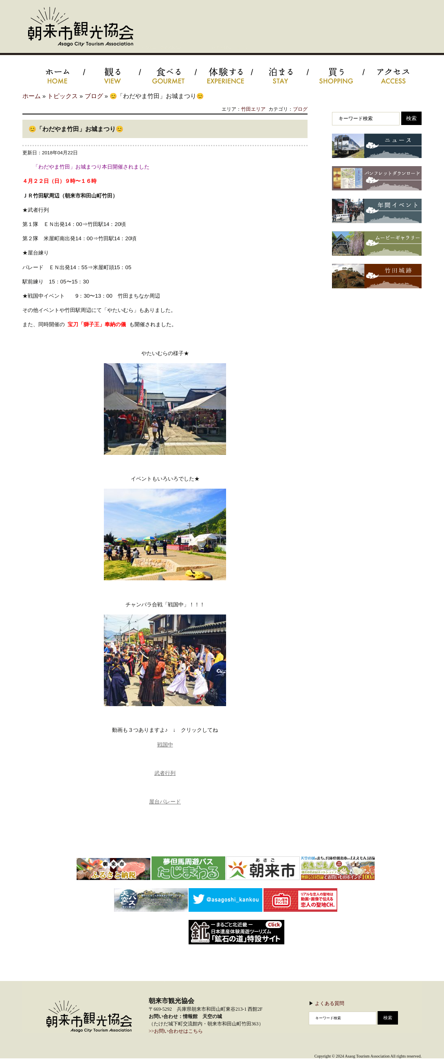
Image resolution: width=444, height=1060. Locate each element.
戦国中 (165, 745)
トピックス (62, 96)
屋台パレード (165, 802)
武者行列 (165, 773)
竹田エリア (253, 109)
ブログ (94, 96)
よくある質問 (329, 1003)
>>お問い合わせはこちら (176, 1031)
